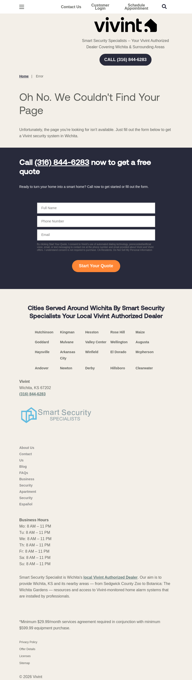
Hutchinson (44, 332)
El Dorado (118, 352)
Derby (90, 368)
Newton (66, 368)
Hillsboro (117, 368)
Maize (140, 332)
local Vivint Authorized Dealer (110, 577)
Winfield (91, 352)
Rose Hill (117, 332)
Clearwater (144, 368)
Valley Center (95, 342)
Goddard (42, 342)
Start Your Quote (96, 265)
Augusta (142, 342)
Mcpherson (145, 352)
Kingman (67, 332)
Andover (42, 368)
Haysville (42, 352)
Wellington (118, 342)
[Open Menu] (21, 7)
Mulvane (66, 342)
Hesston (92, 332)
